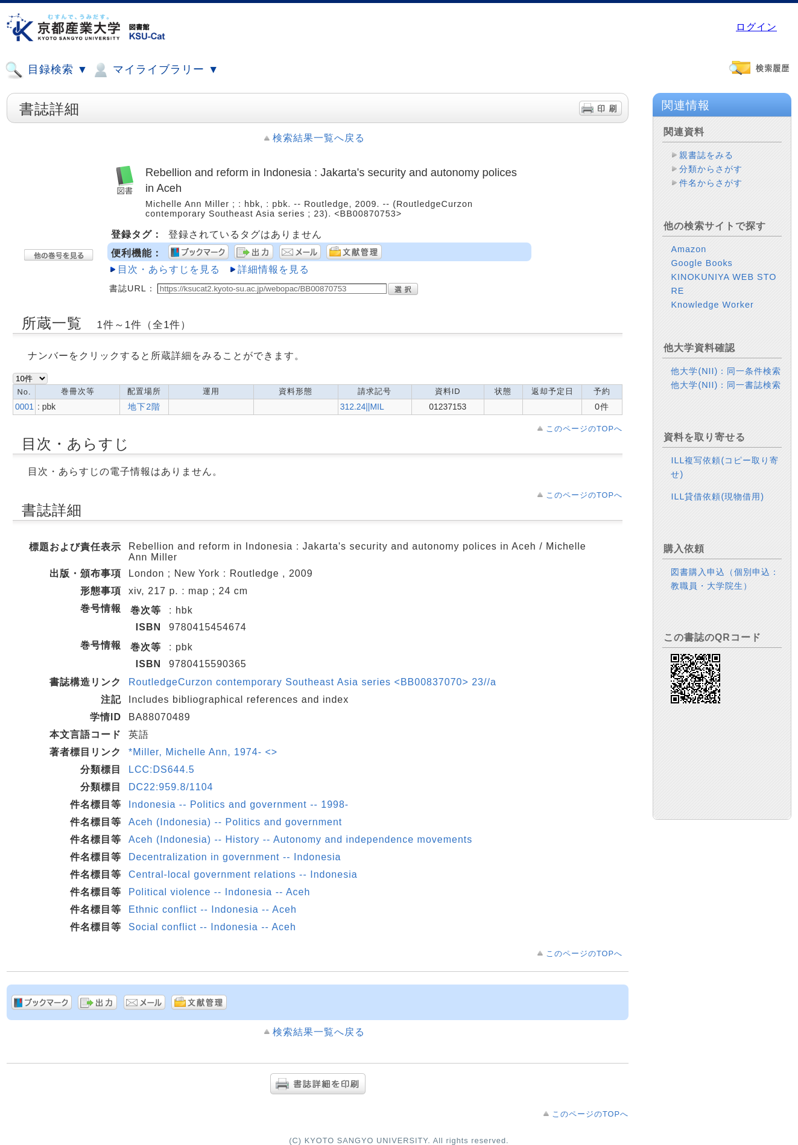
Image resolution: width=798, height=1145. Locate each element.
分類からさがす (711, 169)
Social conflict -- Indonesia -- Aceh (212, 927)
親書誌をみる (706, 155)
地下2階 (144, 406)
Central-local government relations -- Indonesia (243, 874)
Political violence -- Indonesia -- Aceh (219, 892)
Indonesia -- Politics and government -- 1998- (238, 804)
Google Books (701, 263)
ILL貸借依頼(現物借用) (717, 496)
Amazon (688, 249)
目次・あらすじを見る (169, 269)
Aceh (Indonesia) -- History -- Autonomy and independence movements (300, 839)
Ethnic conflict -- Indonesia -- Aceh (212, 909)
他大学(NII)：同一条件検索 (726, 371)
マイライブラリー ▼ (155, 70)
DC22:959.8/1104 (170, 787)
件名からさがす (711, 183)
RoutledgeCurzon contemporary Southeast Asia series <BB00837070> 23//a (312, 682)
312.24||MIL (362, 406)
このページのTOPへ (584, 428)
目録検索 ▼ (46, 70)
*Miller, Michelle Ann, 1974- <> (202, 752)
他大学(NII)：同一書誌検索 (726, 385)
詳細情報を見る (273, 269)
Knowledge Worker (712, 304)
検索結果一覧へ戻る (319, 138)
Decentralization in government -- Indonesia (234, 857)
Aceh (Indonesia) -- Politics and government (235, 822)
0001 (24, 406)
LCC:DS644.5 (161, 769)
